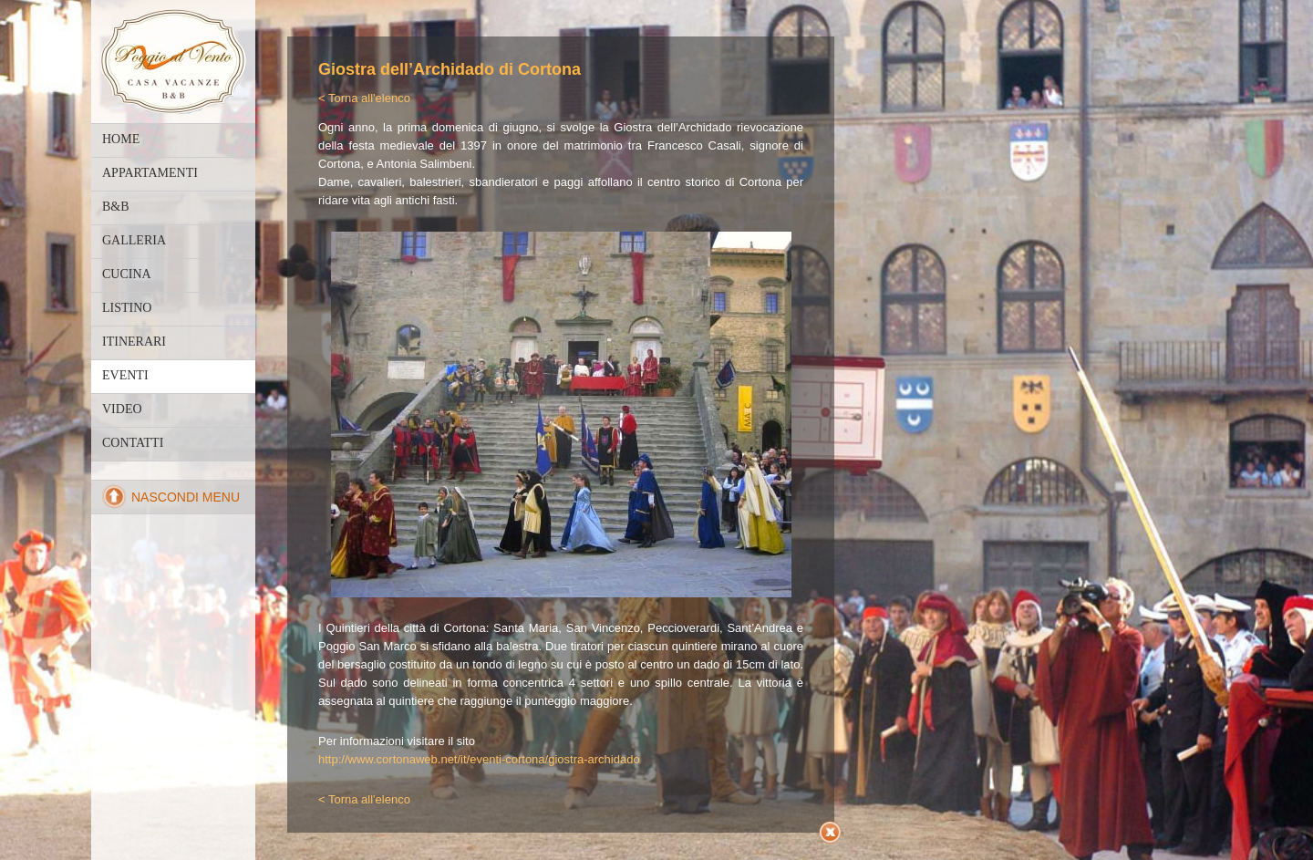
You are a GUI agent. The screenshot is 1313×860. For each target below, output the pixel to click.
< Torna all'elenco (364, 98)
